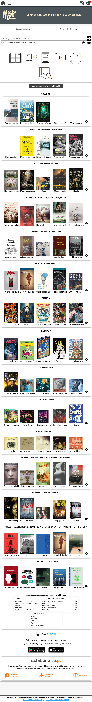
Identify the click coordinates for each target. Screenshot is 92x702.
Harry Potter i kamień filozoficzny (24, 610)
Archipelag (34, 616)
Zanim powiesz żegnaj (37, 625)
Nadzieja (17, 605)
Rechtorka (34, 618)
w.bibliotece (63, 666)
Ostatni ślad (18, 607)
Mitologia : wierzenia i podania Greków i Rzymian (29, 603)
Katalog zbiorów (23, 29)
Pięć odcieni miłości (52, 610)
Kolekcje (31, 42)
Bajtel (48, 603)
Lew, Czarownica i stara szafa (23, 601)
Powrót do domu (51, 607)
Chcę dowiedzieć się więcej (34, 700)
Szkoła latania (51, 605)
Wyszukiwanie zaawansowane (13, 42)
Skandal (33, 621)
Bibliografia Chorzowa (69, 29)
